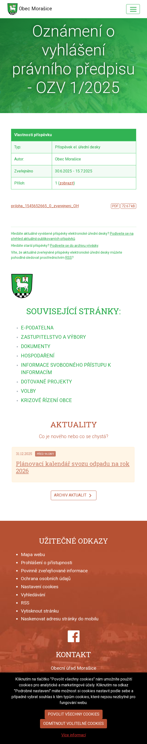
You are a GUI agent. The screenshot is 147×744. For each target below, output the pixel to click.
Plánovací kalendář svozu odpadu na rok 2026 (73, 467)
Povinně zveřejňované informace (54, 571)
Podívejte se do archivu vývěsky (74, 246)
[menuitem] (37, 328)
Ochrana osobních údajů (46, 578)
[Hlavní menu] (133, 9)
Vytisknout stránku (40, 611)
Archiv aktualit (73, 495)
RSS (68, 258)
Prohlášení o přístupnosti (46, 562)
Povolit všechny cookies (73, 726)
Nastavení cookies (39, 586)
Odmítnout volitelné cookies (73, 735)
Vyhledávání (33, 595)
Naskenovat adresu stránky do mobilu (59, 619)
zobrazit (66, 183)
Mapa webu (33, 554)
